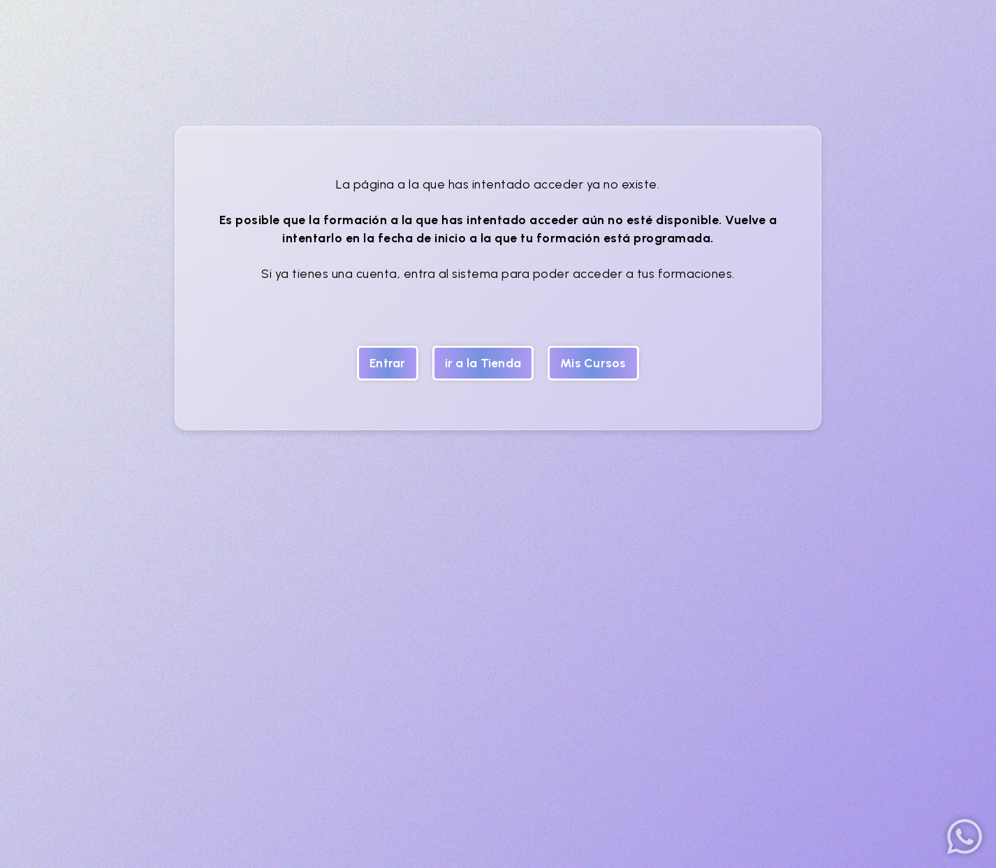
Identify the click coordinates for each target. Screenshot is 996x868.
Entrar (387, 362)
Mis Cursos (593, 362)
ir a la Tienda (483, 362)
